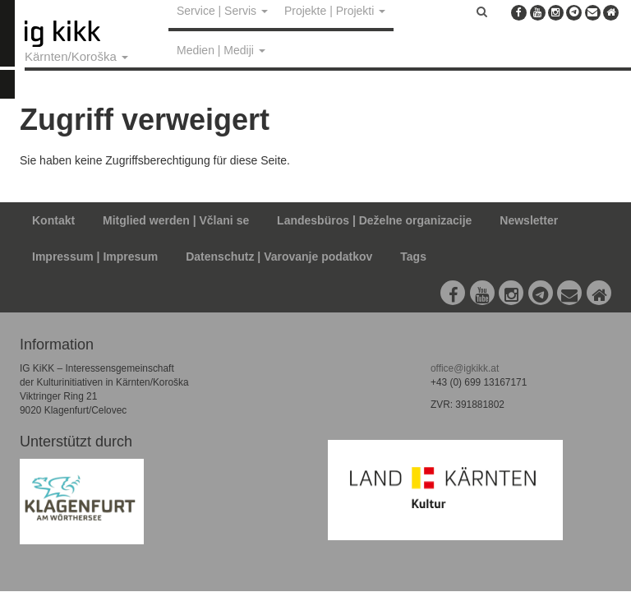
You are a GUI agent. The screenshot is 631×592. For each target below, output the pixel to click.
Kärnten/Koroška (76, 56)
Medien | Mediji (221, 50)
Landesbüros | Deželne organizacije (374, 220)
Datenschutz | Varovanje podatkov (279, 256)
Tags (413, 256)
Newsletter (529, 220)
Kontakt (53, 220)
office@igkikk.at (465, 368)
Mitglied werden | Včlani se (176, 220)
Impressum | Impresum (95, 256)
